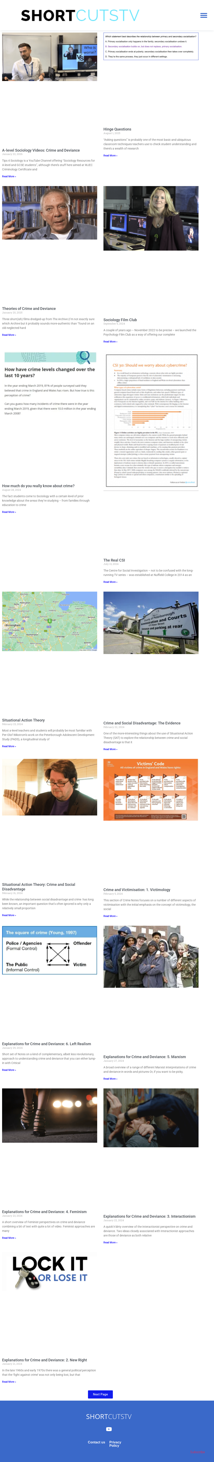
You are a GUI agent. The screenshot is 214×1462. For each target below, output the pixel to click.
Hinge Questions (117, 129)
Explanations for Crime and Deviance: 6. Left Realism (46, 1044)
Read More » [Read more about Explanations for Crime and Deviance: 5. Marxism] (110, 1078)
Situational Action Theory (23, 720)
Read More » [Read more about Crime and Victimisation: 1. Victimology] (110, 916)
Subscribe (197, 1452)
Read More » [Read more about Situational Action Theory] (9, 746)
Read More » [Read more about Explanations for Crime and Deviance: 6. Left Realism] (9, 1070)
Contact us (96, 1442)
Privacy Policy (115, 1443)
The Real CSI (114, 560)
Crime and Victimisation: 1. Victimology (136, 890)
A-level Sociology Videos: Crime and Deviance (41, 150)
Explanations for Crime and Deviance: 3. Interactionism (149, 1216)
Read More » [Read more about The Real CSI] (110, 582)
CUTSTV (108, 1416)
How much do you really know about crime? (38, 486)
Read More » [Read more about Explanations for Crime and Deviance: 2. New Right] (9, 1381)
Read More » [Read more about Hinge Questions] (110, 155)
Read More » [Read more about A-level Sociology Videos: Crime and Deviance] (9, 176)
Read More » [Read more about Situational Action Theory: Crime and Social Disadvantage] (9, 915)
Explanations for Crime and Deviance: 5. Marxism (144, 1057)
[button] (203, 15)
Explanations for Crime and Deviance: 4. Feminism (44, 1212)
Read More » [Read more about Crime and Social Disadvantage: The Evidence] (110, 749)
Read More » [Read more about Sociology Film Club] (110, 341)
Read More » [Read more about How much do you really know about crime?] (9, 512)
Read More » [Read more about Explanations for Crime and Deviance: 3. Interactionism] (110, 1242)
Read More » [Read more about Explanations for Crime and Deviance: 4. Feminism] (9, 1237)
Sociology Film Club (120, 320)
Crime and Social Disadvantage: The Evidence (142, 723)
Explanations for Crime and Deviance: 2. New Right (44, 1360)
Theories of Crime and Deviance (29, 308)
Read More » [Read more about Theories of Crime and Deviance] (9, 334)
